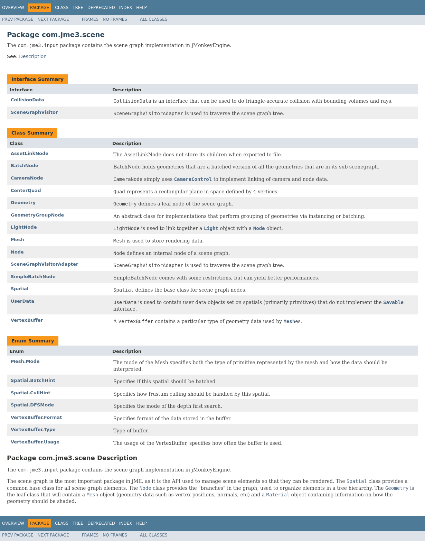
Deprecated (101, 7)
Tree (78, 7)
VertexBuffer (27, 320)
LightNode (24, 227)
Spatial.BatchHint (33, 380)
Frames (90, 19)
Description (33, 56)
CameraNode (27, 178)
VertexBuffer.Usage (35, 441)
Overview (13, 7)
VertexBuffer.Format (36, 417)
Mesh (17, 239)
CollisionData (27, 99)
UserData (22, 301)
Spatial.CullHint (30, 392)
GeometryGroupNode (37, 215)
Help (141, 7)
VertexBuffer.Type (33, 429)
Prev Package (18, 19)
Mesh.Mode (25, 361)
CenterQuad (26, 190)
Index (125, 7)
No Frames (115, 19)
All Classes (153, 19)
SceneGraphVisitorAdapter (44, 264)
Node (17, 252)
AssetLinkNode (29, 153)
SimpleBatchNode (33, 276)
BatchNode (24, 165)
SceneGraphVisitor (34, 112)
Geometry (23, 202)
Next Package (53, 19)
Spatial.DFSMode (32, 404)
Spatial (19, 288)
